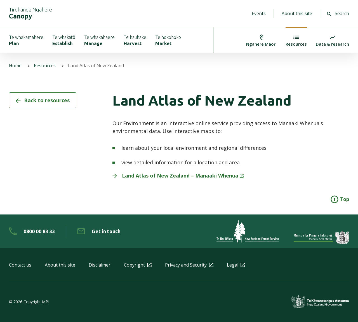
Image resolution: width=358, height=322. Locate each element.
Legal (236, 265)
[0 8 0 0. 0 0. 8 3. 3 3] (32, 231)
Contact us (20, 265)
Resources (45, 65)
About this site (297, 13)
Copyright (138, 265)
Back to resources (43, 100)
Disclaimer (99, 265)
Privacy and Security (189, 265)
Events (259, 13)
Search (338, 13)
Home (15, 65)
